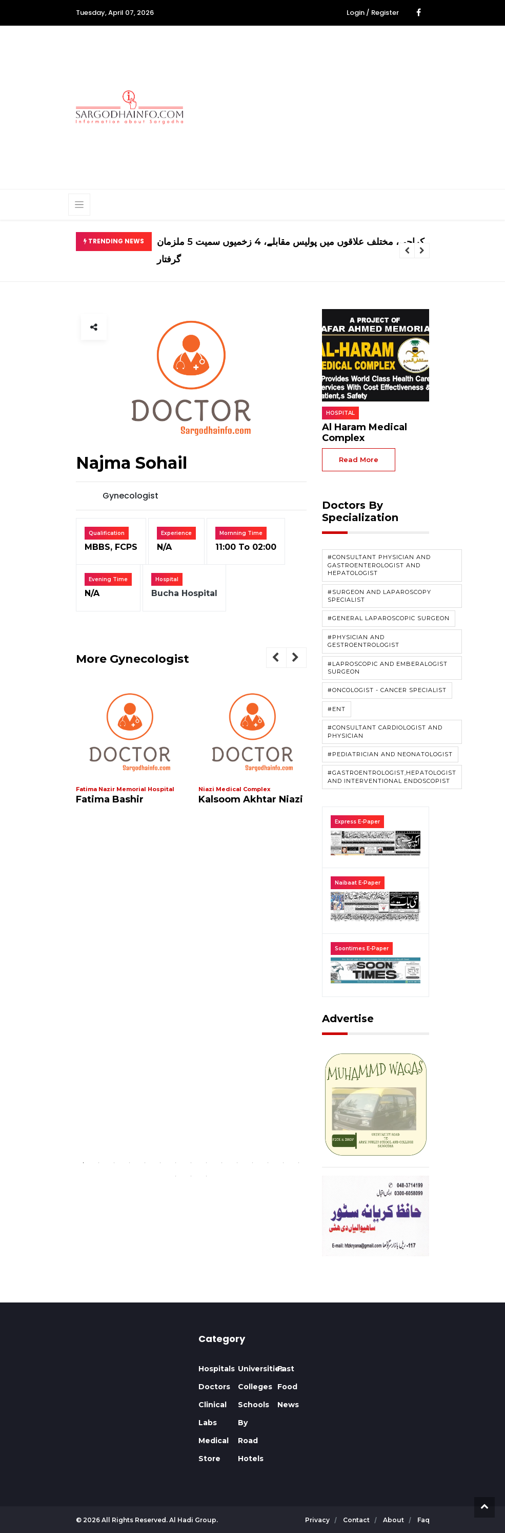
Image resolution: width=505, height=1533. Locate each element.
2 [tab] (99, 1163)
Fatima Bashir (110, 799)
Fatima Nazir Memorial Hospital (125, 789)
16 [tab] (176, 1176)
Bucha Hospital (184, 593)
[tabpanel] (130, 749)
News (288, 1404)
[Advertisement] (351, 106)
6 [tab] (160, 1163)
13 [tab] (268, 1163)
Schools (253, 1404)
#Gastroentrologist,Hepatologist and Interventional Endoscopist (392, 776)
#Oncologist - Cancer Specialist (387, 690)
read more (358, 459)
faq (423, 1520)
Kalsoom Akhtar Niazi (250, 799)
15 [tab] (299, 1163)
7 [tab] (176, 1163)
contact (357, 1520)
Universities (261, 1368)
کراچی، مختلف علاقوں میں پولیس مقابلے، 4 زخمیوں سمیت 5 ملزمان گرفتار (291, 250)
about (394, 1520)
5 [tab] (145, 1163)
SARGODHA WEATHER (130, 1371)
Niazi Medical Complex (234, 789)
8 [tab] (191, 1163)
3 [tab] (114, 1163)
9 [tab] (206, 1163)
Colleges (255, 1386)
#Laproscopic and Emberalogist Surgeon (388, 667)
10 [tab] (222, 1163)
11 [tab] (237, 1163)
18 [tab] (206, 1176)
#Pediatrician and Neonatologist (390, 754)
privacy (318, 1520)
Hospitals (216, 1368)
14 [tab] (283, 1163)
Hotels (251, 1458)
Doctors (214, 1386)
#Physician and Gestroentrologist (363, 641)
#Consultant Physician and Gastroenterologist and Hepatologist (379, 565)
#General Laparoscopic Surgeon (389, 618)
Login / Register (373, 12)
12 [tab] (253, 1163)
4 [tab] (130, 1163)
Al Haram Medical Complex (364, 432)
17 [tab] (191, 1176)
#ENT (337, 709)
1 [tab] (83, 1163)
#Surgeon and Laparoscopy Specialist (379, 595)
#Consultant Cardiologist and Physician (385, 731)
